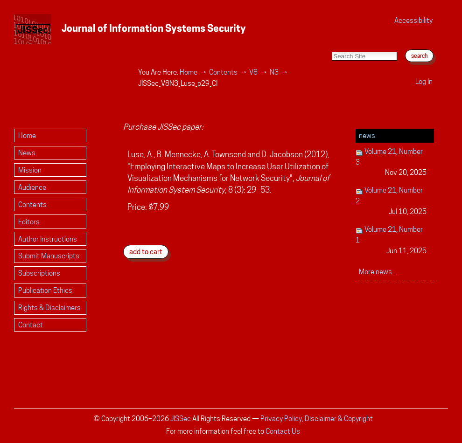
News (367, 135)
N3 (274, 72)
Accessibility (413, 20)
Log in (424, 81)
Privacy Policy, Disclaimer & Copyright (316, 418)
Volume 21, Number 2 (391, 201)
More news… (379, 271)
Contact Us (283, 431)
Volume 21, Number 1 (391, 240)
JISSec (180, 418)
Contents (223, 72)
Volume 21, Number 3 (391, 162)
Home (188, 72)
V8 (253, 72)
